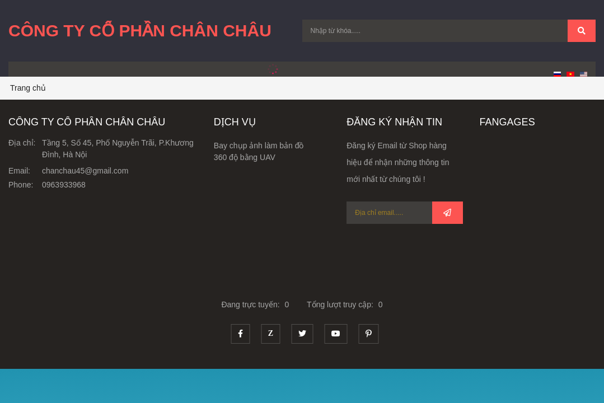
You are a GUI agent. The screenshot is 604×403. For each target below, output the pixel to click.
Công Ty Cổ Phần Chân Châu (139, 30)
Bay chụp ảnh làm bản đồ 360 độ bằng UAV (259, 151)
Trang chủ (28, 87)
